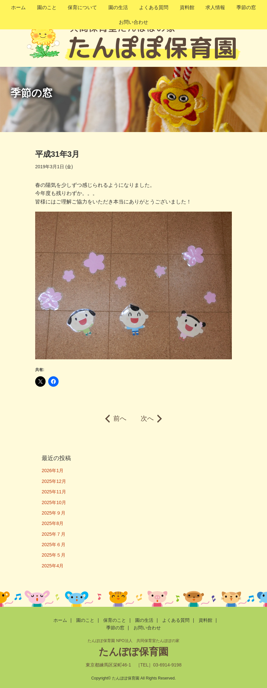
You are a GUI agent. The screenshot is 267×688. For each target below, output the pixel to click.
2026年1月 (52, 470)
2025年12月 (54, 481)
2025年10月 (54, 502)
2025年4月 (52, 565)
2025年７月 (53, 534)
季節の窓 (246, 7)
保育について (82, 7)
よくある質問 (153, 7)
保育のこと (114, 620)
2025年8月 (52, 523)
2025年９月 (53, 513)
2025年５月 (53, 555)
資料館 (187, 7)
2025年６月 (53, 544)
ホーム (18, 7)
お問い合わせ (133, 22)
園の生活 (118, 7)
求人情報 (215, 7)
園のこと (47, 7)
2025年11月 (54, 491)
